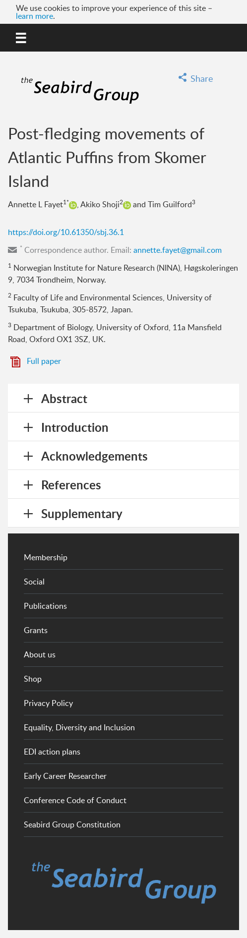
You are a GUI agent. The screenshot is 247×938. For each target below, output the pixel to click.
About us (40, 654)
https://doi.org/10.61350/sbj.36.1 (66, 232)
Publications (45, 605)
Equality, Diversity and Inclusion (79, 727)
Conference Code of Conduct (75, 800)
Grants (36, 630)
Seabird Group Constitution (72, 824)
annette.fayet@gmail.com (177, 249)
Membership (45, 557)
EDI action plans (52, 751)
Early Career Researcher (65, 775)
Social (34, 581)
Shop (33, 678)
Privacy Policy (48, 703)
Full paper (44, 360)
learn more (34, 15)
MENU (22, 36)
